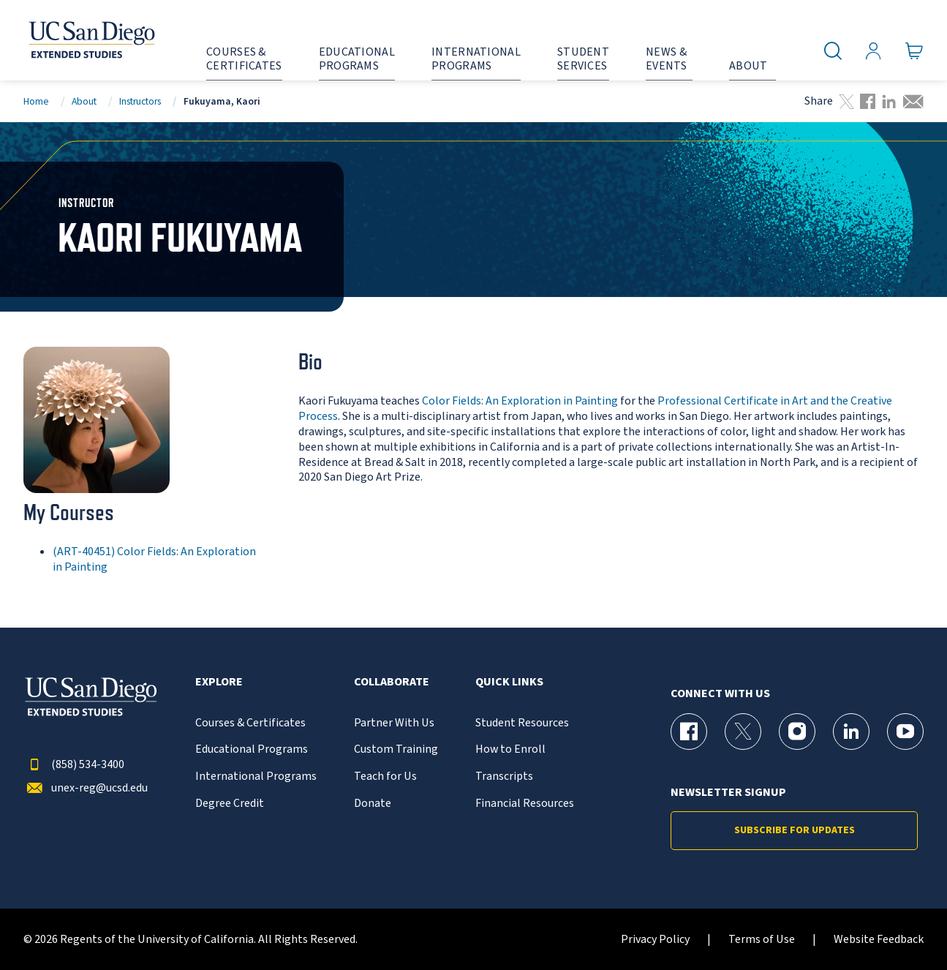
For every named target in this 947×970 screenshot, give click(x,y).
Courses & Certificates (250, 723)
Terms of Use (761, 939)
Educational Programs (251, 749)
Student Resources (522, 723)
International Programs (256, 776)
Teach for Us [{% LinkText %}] (385, 776)
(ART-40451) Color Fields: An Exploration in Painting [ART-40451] (154, 559)
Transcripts (504, 776)
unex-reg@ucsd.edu (85, 788)
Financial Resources (524, 803)
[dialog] (903, 926)
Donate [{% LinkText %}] (372, 803)
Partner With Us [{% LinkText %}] (394, 723)
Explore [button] (219, 682)
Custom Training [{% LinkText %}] (396, 749)
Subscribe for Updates (794, 830)
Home (36, 101)
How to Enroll (510, 749)
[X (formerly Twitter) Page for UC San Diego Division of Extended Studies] (743, 731)
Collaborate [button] (391, 682)
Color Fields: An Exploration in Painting (520, 401)
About (84, 101)
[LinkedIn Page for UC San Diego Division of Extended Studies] (851, 731)
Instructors (140, 101)
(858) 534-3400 (73, 764)
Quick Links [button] (509, 682)
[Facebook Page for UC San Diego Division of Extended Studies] (689, 731)
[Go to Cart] (914, 51)
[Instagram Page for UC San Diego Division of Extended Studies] (797, 731)
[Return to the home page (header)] (90, 40)
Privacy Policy (655, 939)
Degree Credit (229, 803)
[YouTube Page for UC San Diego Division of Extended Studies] (905, 731)
